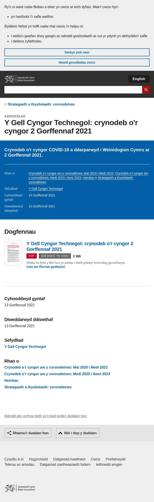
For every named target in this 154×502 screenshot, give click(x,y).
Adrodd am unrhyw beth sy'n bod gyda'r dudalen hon (45, 416)
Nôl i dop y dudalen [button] (80, 433)
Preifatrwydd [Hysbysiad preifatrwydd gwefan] (115, 459)
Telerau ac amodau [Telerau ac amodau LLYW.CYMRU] (19, 464)
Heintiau (89, 177)
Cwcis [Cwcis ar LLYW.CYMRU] (95, 459)
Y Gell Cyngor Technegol (46, 188)
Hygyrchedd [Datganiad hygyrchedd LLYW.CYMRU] (38, 459)
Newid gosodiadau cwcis (77, 62)
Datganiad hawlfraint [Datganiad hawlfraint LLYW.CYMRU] (69, 459)
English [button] (139, 79)
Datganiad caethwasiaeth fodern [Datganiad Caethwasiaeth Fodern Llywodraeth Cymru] (65, 464)
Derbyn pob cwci (77, 52)
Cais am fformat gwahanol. (46, 266)
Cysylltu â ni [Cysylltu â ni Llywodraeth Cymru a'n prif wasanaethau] (13, 459)
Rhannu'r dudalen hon (30, 433)
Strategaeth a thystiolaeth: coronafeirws (41, 104)
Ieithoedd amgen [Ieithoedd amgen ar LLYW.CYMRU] (109, 464)
